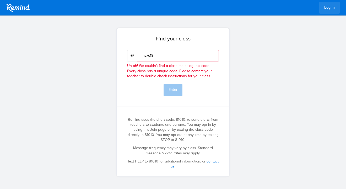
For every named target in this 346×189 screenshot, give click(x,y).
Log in (329, 7)
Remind (18, 8)
